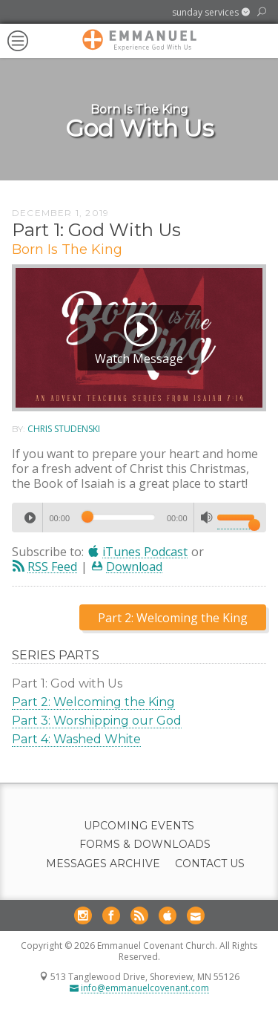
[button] (211, 13)
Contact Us (210, 864)
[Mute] (206, 517)
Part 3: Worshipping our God (97, 721)
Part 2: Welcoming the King (93, 702)
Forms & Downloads (145, 844)
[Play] (29, 517)
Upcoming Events (139, 826)
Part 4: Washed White (76, 739)
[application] (139, 517)
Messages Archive (103, 864)
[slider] (118, 517)
